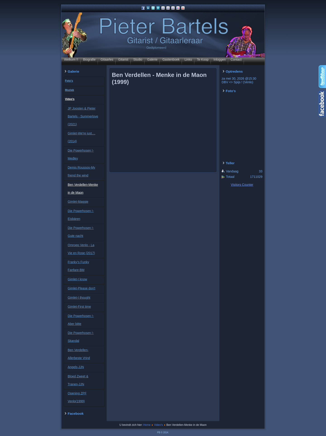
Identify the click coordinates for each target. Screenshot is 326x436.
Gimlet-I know (77, 279)
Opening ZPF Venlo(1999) (77, 397)
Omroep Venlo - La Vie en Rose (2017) (81, 249)
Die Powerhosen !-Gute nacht (81, 232)
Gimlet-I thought (79, 297)
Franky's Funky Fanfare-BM (78, 266)
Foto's (69, 80)
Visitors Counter (242, 184)
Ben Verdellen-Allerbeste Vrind (79, 354)
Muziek (69, 90)
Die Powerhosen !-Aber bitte (81, 320)
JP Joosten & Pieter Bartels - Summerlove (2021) (83, 116)
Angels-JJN (76, 367)
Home (147, 424)
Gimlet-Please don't (81, 288)
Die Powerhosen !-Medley (81, 154)
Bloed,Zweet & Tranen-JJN (78, 380)
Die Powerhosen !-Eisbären (81, 215)
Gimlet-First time (79, 306)
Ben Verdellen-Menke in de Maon (83, 188)
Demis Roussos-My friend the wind (81, 171)
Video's (69, 99)
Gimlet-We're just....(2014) (81, 137)
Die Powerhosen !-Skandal (81, 337)
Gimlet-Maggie (78, 201)
